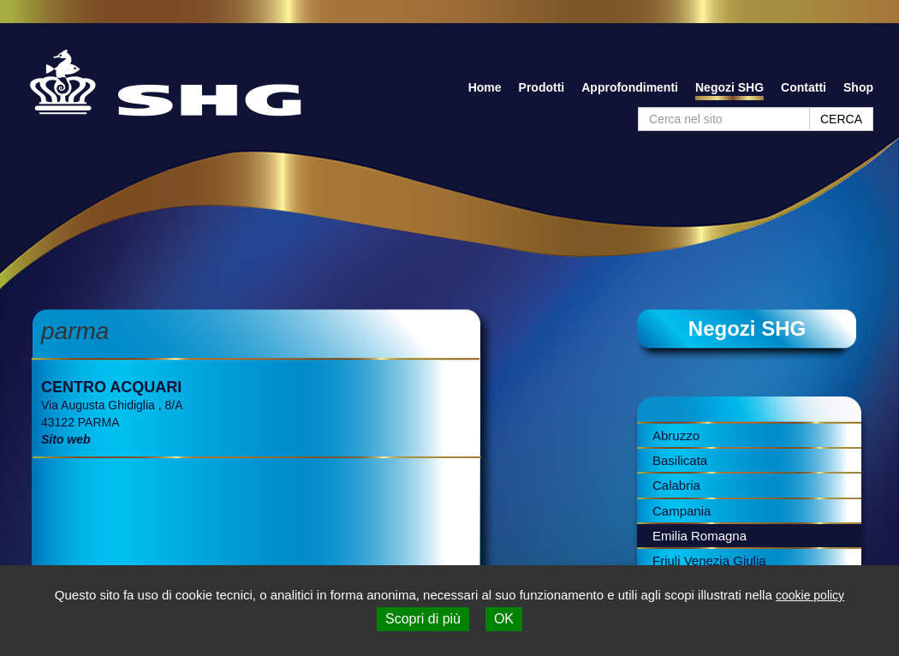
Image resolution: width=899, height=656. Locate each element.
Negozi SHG (729, 87)
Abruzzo (676, 435)
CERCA (841, 119)
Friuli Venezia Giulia (709, 560)
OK (504, 618)
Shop (858, 87)
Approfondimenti (629, 87)
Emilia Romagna (699, 535)
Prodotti (542, 87)
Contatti (803, 87)
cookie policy (810, 595)
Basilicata (679, 460)
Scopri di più (423, 618)
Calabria (676, 485)
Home (485, 87)
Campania (681, 511)
